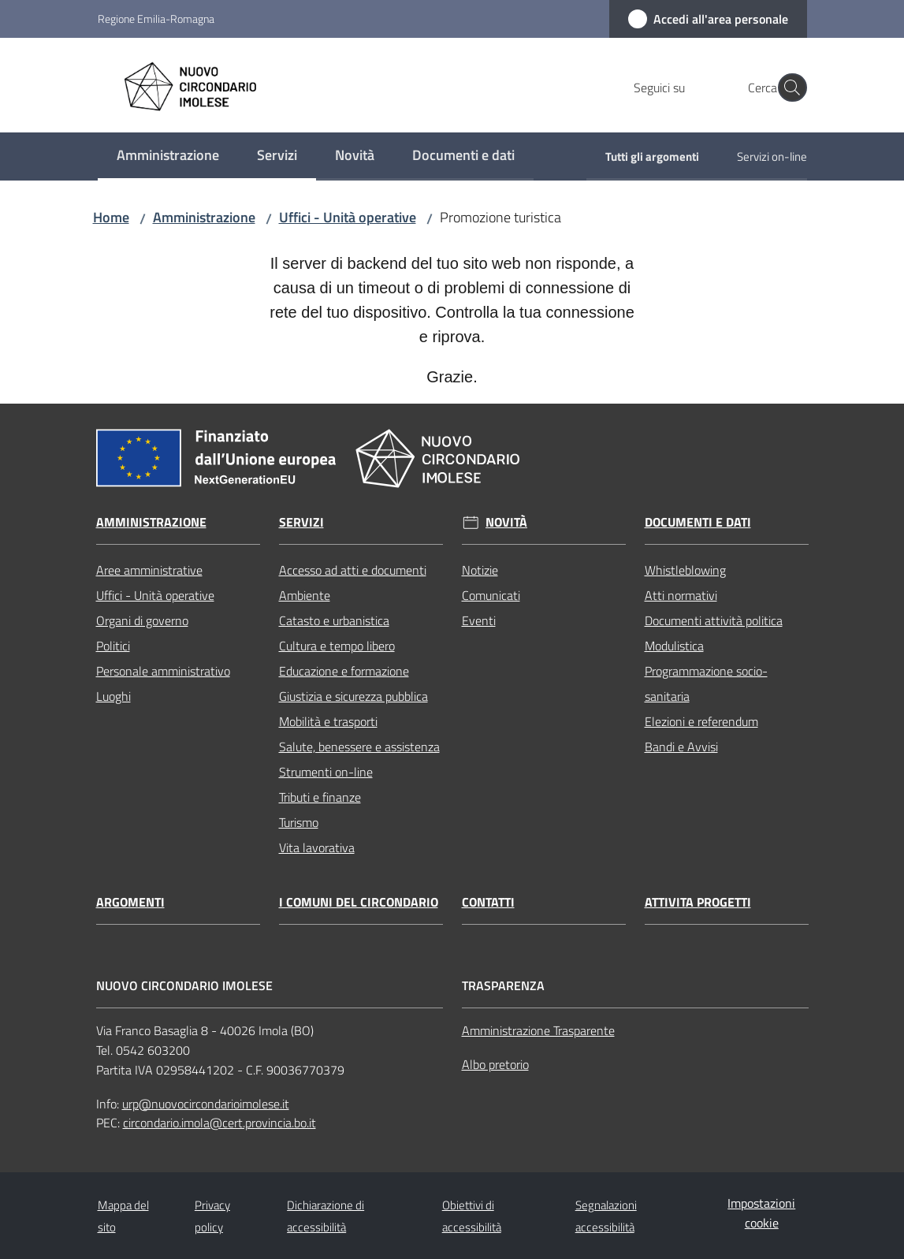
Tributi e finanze (320, 797)
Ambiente (304, 595)
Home (111, 217)
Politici (113, 645)
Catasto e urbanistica (334, 620)
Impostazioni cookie (761, 1213)
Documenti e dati (698, 522)
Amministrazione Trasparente (538, 1030)
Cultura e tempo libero (337, 645)
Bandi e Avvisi (681, 746)
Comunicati (491, 595)
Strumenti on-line (326, 771)
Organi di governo (142, 620)
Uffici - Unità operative (347, 217)
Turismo (298, 822)
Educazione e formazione (344, 670)
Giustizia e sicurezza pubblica (353, 696)
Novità (506, 522)
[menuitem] (168, 156)
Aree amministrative (149, 570)
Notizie (480, 570)
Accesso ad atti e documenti (352, 570)
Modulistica (674, 645)
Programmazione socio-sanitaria (706, 683)
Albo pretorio (495, 1064)
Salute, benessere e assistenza (359, 746)
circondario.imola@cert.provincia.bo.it (219, 1122)
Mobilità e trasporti (328, 721)
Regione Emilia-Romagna (156, 18)
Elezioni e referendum (701, 721)
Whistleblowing (685, 570)
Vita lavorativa (317, 847)
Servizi (301, 522)
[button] (788, 87)
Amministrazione (204, 217)
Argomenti (130, 902)
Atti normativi (681, 595)
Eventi (479, 620)
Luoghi (113, 696)
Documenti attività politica (714, 620)
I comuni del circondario (358, 902)
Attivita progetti (698, 902)
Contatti (488, 902)
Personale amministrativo (163, 670)
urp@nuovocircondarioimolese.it (205, 1103)
